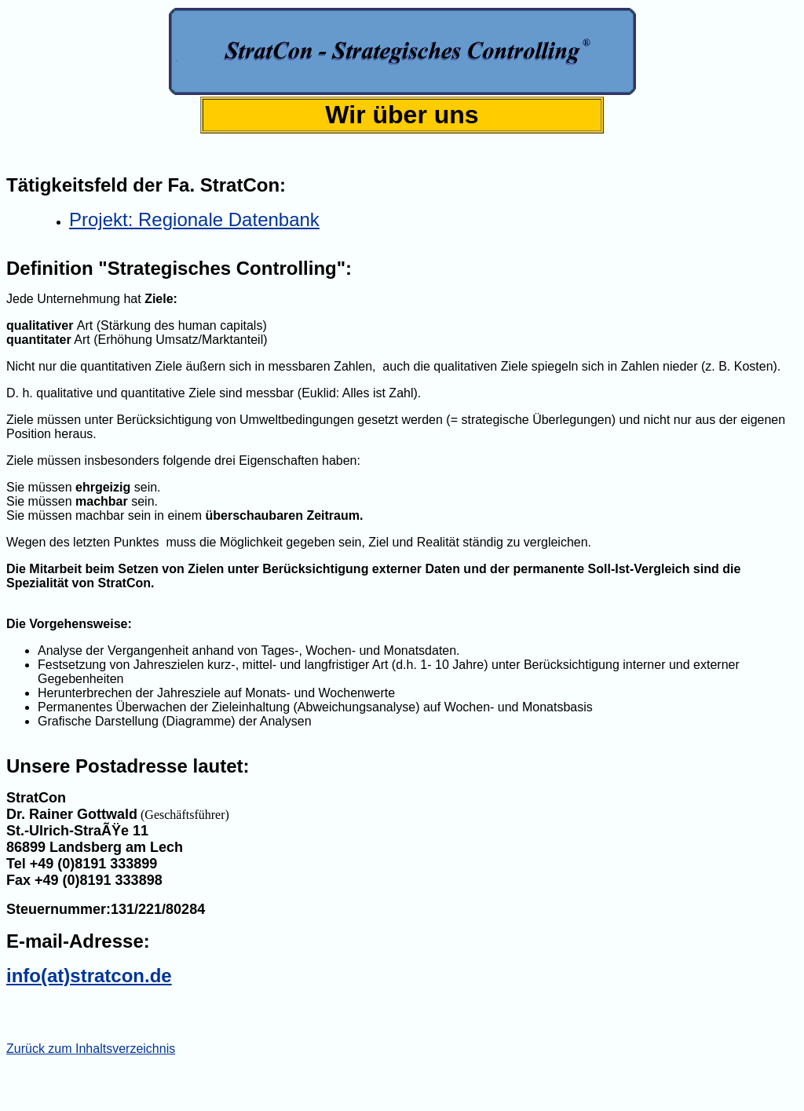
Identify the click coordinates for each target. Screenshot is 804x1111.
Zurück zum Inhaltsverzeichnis (90, 1048)
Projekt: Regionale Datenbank (194, 219)
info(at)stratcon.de (89, 975)
